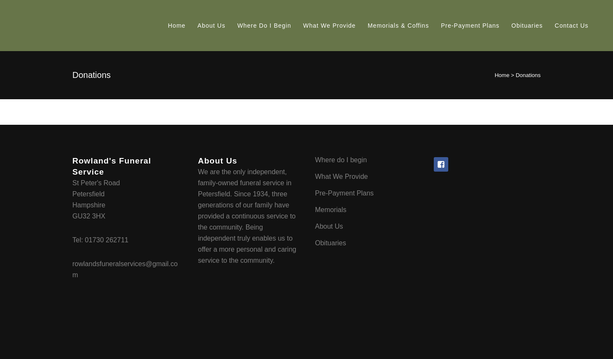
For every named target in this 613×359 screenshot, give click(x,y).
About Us (329, 226)
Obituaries (330, 243)
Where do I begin (341, 160)
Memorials (331, 209)
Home (502, 75)
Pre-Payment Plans (344, 193)
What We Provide (341, 176)
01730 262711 (106, 240)
